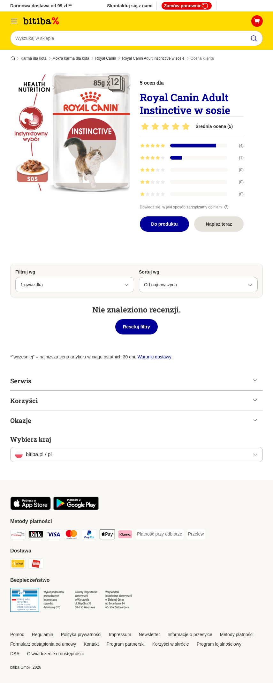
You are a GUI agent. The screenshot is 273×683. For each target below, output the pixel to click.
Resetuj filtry (136, 326)
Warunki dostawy (154, 356)
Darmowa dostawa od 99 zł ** (41, 5)
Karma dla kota (34, 58)
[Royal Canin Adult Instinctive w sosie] (71, 132)
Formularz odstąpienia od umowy (43, 644)
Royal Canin (105, 58)
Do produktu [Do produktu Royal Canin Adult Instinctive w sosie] (164, 224)
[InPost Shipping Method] (18, 565)
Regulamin (42, 634)
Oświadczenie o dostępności (55, 653)
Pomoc (17, 634)
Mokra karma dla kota (70, 58)
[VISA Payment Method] (53, 535)
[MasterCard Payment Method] (71, 535)
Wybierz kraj (30, 439)
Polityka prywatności (81, 634)
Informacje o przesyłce (190, 634)
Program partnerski (126, 644)
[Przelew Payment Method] (196, 534)
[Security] (24, 601)
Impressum (120, 634)
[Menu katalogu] (14, 21)
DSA (14, 653)
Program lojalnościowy (219, 644)
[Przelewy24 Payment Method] (18, 535)
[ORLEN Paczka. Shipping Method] (35, 565)
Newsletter (149, 634)
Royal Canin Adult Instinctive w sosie (153, 58)
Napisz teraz (219, 224)
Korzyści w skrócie (170, 644)
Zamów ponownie (186, 6)
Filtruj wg (25, 271)
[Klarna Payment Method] (125, 535)
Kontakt (91, 644)
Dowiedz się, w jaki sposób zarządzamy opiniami (185, 207)
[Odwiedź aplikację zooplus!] (30, 508)
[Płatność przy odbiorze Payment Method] (159, 534)
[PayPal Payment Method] (89, 535)
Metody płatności (237, 634)
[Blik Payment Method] (35, 535)
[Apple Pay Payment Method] (107, 535)
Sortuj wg (149, 271)
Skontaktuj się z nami (129, 5)
